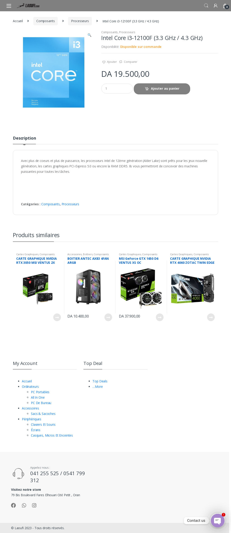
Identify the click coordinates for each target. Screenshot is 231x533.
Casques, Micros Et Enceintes (52, 435)
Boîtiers (87, 254)
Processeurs (80, 21)
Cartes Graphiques (27, 254)
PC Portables (40, 392)
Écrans (35, 430)
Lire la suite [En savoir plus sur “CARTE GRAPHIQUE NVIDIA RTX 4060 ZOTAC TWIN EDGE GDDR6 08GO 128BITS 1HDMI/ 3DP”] (211, 317)
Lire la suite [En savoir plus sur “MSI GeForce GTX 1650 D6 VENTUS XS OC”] (159, 317)
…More (97, 386)
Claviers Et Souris (43, 424)
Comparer (130, 62)
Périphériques (31, 419)
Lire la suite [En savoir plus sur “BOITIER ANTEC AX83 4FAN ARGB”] (108, 317)
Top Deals (99, 381)
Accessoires (74, 254)
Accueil (18, 21)
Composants (45, 21)
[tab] (24, 140)
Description (24, 138)
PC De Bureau (41, 403)
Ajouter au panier (165, 88)
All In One (38, 397)
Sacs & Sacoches (43, 413)
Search (206, 5)
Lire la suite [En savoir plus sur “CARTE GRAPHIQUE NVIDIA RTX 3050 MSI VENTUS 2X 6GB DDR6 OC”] (57, 317)
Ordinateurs (30, 386)
